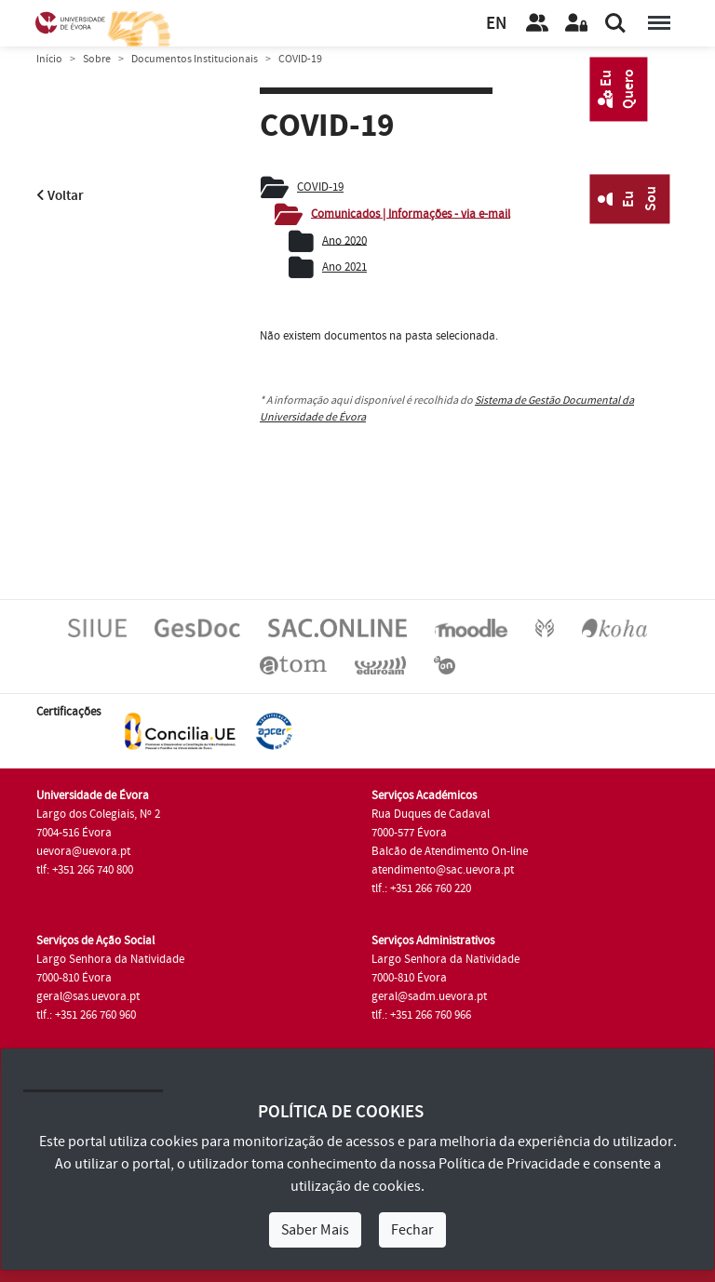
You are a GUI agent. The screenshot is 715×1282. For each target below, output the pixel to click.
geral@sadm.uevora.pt (429, 996)
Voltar (60, 196)
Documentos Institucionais (194, 59)
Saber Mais (315, 1230)
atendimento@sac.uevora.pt (442, 869)
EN (496, 23)
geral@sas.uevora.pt (88, 996)
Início (49, 59)
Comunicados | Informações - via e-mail (410, 213)
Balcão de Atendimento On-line (449, 851)
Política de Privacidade (509, 1164)
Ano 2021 (344, 267)
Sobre (97, 59)
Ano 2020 (344, 240)
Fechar (412, 1230)
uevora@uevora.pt (83, 851)
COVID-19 (320, 187)
